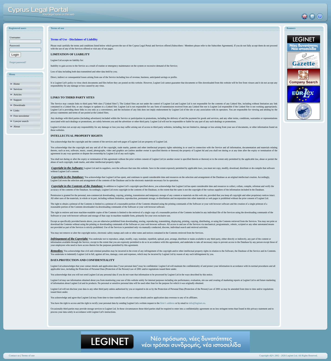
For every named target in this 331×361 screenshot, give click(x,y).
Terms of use (28, 355)
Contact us (14, 355)
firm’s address (167, 303)
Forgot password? (18, 62)
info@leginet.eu (197, 303)
